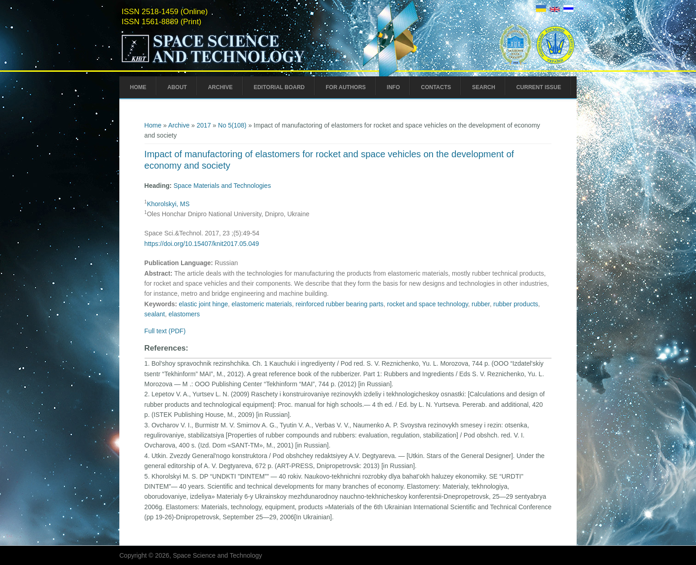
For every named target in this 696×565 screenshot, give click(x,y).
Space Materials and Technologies (222, 185)
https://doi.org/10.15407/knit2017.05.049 (202, 243)
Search (483, 87)
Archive (220, 87)
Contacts (436, 87)
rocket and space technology (427, 304)
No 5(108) (232, 125)
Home (138, 87)
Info (393, 87)
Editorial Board (279, 87)
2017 (204, 125)
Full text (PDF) (165, 331)
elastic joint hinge (203, 304)
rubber (480, 304)
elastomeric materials (261, 304)
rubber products (515, 304)
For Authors (346, 87)
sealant (155, 314)
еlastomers (184, 314)
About (177, 87)
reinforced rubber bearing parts (339, 304)
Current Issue (538, 87)
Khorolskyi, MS (168, 204)
